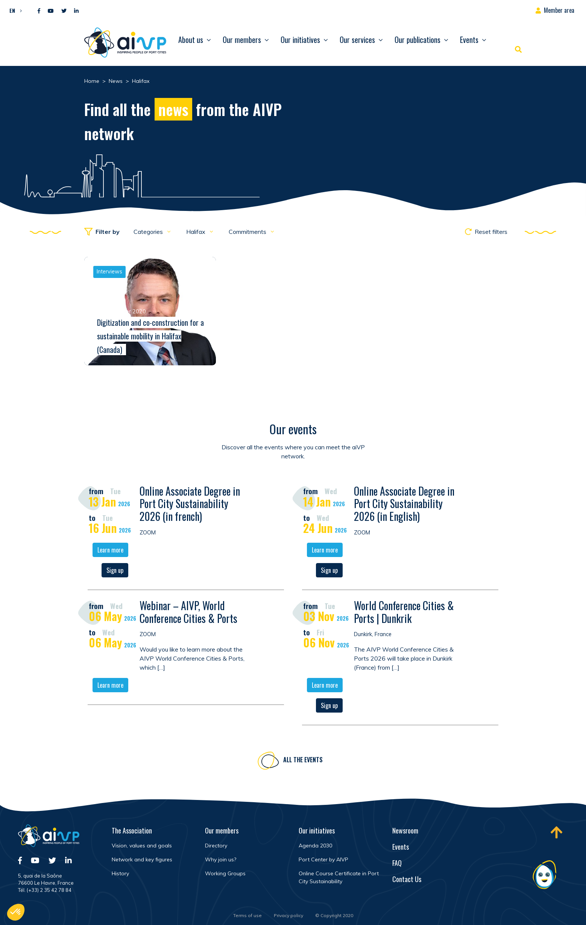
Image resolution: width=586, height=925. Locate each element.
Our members (242, 39)
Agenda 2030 (315, 845)
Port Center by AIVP (323, 859)
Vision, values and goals (142, 845)
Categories (149, 231)
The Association (132, 830)
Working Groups (225, 873)
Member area (559, 10)
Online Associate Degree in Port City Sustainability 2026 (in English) (404, 504)
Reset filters (486, 231)
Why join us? (220, 859)
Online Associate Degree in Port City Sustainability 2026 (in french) (190, 504)
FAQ (397, 863)
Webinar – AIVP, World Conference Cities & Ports (188, 613)
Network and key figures (142, 859)
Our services (357, 39)
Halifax (196, 231)
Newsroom (405, 830)
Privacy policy (288, 915)
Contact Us (406, 879)
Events (469, 39)
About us (190, 39)
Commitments (248, 231)
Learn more (110, 551)
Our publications (417, 39)
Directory (216, 845)
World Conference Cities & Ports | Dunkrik (404, 613)
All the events (303, 760)
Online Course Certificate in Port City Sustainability (339, 877)
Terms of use (247, 915)
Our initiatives (300, 39)
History (120, 873)
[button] (14, 10)
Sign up (114, 571)
